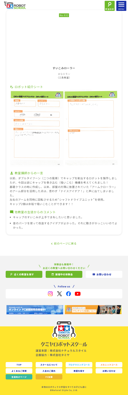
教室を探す (79, 370)
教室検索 (109, 9)
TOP (19, 364)
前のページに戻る (65, 243)
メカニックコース (109, 364)
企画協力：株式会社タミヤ (53, 355)
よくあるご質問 (19, 370)
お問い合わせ (109, 370)
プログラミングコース (79, 364)
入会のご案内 (49, 370)
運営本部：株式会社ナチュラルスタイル (61, 350)
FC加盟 (49, 376)
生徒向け (19, 376)
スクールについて (49, 364)
